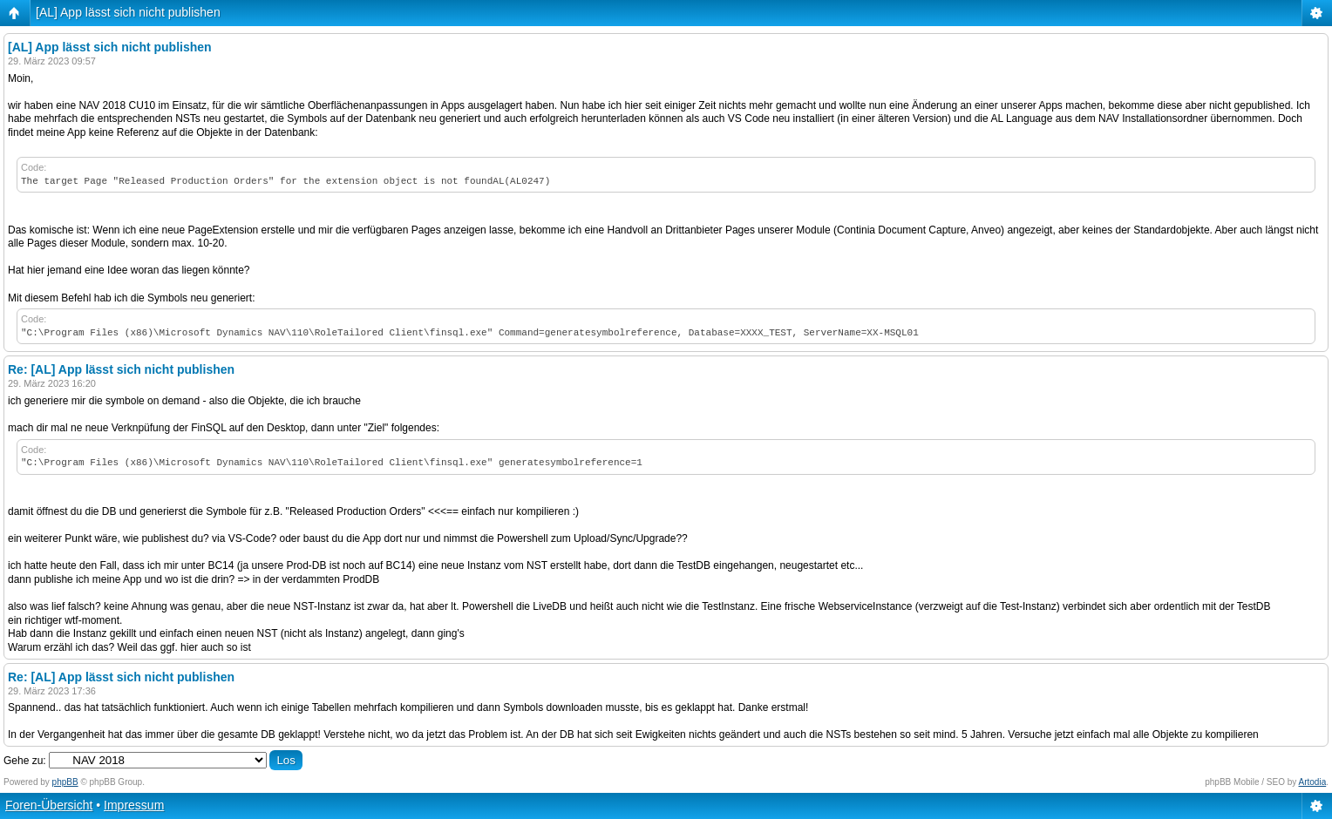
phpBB (65, 782)
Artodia (1313, 782)
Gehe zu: (24, 761)
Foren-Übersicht (48, 805)
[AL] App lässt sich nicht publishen (128, 12)
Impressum (134, 805)
